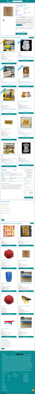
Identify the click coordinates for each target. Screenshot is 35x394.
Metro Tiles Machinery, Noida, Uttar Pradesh (7, 162)
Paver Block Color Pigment (6, 260)
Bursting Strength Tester (29, 363)
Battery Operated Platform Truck (14, 370)
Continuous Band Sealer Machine (27, 366)
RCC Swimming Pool (9, 369)
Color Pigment (3, 305)
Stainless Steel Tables (29, 356)
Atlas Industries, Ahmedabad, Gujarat (6, 59)
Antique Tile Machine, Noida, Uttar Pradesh (7, 82)
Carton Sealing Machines (12, 357)
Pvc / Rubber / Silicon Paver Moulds (25, 78)
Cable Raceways (4, 366)
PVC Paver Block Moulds (5, 128)
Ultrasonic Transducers (20, 366)
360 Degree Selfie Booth (7, 371)
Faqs (3, 381)
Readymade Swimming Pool (15, 369)
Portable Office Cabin (14, 360)
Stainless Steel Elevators (18, 358)
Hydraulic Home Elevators (23, 357)
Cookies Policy (15, 374)
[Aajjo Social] (27, 354)
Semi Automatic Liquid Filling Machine (17, 367)
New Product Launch (26, 379)
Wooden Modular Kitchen (28, 367)
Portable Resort (17, 359)
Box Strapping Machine (5, 357)
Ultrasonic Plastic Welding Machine (11, 366)
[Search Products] (12, 1)
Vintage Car (8, 370)
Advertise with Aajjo (26, 375)
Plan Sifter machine (25, 365)
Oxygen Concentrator (22, 370)
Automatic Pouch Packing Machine (6, 367)
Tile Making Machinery (22, 328)
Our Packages (25, 376)
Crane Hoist (16, 363)
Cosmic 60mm (3, 78)
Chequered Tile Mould (5, 237)
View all (32, 223)
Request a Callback (21, 33)
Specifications (4, 169)
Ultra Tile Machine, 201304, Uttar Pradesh (25, 161)
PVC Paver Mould (22, 154)
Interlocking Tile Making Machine (24, 305)
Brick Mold (20, 237)
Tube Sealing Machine (10, 356)
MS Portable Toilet (12, 359)
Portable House (28, 358)
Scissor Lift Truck (12, 358)
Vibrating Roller (4, 356)
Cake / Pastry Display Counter (16, 364)
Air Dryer (23, 367)
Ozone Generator (27, 370)
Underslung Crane (7, 363)
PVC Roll (9, 365)
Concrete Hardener (4, 283)
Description (15, 169)
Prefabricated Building (20, 360)
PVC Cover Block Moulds (23, 260)
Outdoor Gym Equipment (23, 369)
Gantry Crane (12, 363)
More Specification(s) (18, 14)
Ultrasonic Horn (30, 365)
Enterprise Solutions (26, 380)
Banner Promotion (25, 377)
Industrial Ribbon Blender (16, 356)
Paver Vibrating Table (5, 328)
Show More (31, 37)
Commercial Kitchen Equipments (18, 365)
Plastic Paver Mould (22, 51)
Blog (3, 378)
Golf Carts (5, 370)
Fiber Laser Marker (23, 364)
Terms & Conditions (15, 375)
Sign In (27, 1)
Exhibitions (3, 380)
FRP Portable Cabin (27, 359)
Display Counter (18, 357)
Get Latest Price (20, 6)
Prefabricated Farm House (5, 359)
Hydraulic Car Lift (7, 358)
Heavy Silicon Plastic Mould (23, 101)
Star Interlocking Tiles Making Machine (25, 283)
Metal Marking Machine (29, 364)
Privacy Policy (15, 376)
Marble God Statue (4, 365)
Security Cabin (24, 358)
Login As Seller (25, 381)
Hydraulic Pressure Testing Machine (7, 364)
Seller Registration (26, 374)
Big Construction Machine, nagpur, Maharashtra (26, 82)
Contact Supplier (19, 24)
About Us (3, 374)
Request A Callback (17, 351)
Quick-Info (3, 379)
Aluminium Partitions (22, 356)
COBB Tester (24, 363)
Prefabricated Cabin (7, 360)
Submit (3, 219)
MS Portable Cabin (21, 359)
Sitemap (3, 375)
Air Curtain (12, 365)
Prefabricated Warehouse (26, 360)
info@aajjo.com (4, 387)
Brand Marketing (25, 378)
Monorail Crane (20, 363)
